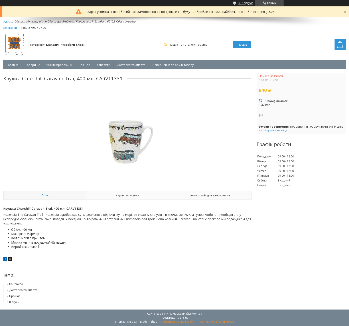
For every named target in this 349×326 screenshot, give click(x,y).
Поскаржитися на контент (178, 322)
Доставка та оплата (131, 65)
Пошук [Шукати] (242, 44)
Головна (12, 65)
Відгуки (14, 302)
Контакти (103, 65)
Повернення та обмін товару (173, 65)
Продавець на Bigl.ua (174, 318)
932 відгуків (245, 3)
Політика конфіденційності (216, 322)
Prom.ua (196, 314)
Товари (30, 65)
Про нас (84, 65)
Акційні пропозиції (59, 65)
